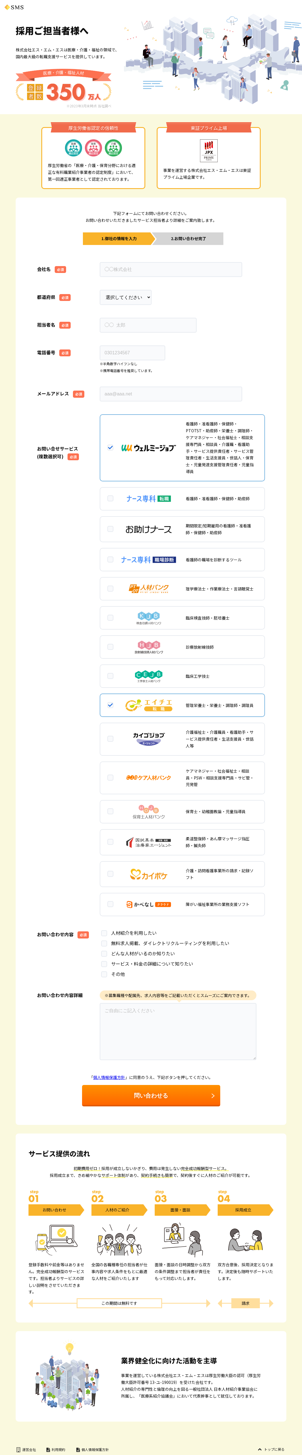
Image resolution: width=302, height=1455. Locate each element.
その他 (113, 974)
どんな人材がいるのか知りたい (138, 953)
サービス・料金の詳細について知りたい (147, 963)
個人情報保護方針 (109, 1077)
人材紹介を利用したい (129, 932)
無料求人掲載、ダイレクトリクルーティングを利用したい (165, 943)
